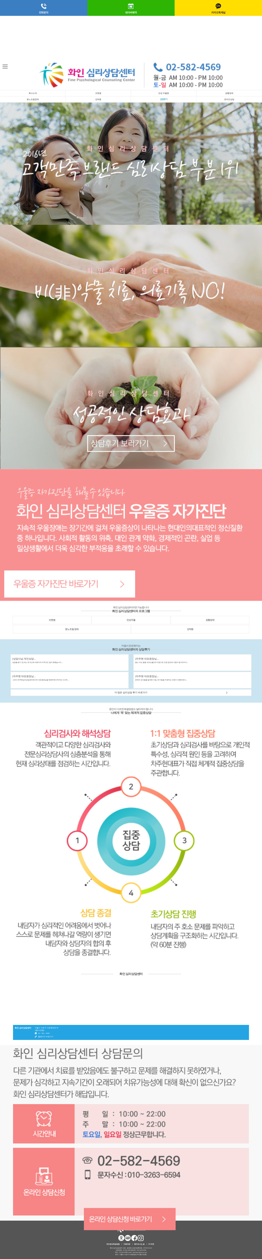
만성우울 (131, 620)
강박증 (98, 99)
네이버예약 (131, 8)
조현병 (98, 93)
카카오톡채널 (218, 8)
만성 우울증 (163, 93)
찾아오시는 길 (139, 1244)
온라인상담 (229, 99)
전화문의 (43, 8)
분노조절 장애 (72, 629)
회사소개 (33, 93)
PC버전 (151, 1244)
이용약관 (126, 1244)
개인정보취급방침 (113, 1244)
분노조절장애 (33, 99)
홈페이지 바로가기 (45, 1037)
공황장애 (229, 93)
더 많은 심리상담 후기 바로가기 (131, 692)
